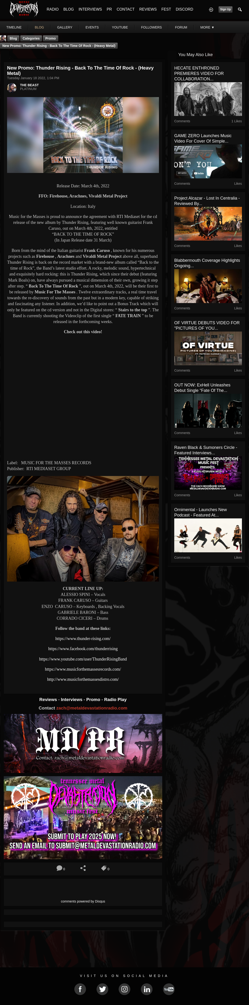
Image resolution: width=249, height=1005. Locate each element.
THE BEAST (29, 85)
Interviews (72, 699)
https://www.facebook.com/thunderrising (83, 648)
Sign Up (225, 9)
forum (181, 27)
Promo (93, 699)
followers (151, 27)
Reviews (48, 699)
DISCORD (184, 9)
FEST (166, 9)
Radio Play (115, 699)
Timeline (14, 27)
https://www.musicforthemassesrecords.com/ (83, 669)
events (92, 27)
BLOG (68, 9)
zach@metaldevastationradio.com (91, 708)
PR (109, 9)
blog (39, 27)
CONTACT (126, 9)
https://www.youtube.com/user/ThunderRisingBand (83, 659)
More (207, 27)
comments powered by (83, 901)
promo (50, 38)
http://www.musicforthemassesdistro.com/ (83, 679)
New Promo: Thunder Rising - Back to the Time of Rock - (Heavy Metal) (58, 46)
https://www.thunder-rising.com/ (83, 638)
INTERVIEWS (90, 9)
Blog (13, 38)
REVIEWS (148, 9)
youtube (120, 27)
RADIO (53, 9)
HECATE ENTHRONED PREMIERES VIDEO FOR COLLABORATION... (199, 73)
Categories (31, 38)
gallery (64, 27)
